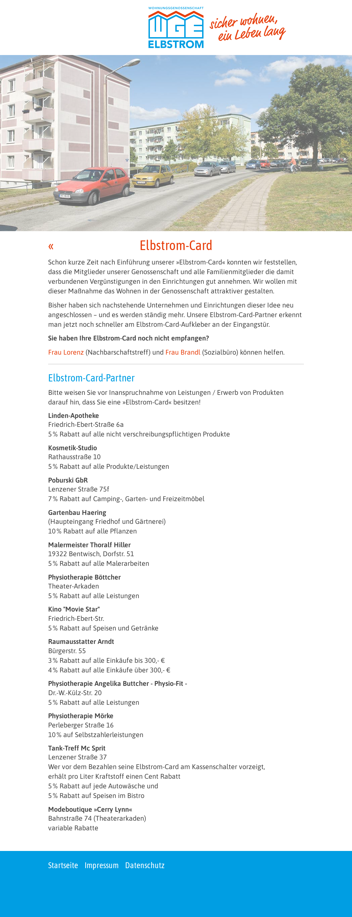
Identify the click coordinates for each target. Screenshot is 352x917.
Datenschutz (145, 865)
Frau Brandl (182, 352)
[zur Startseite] (217, 27)
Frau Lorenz (66, 352)
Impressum (102, 865)
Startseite (63, 865)
